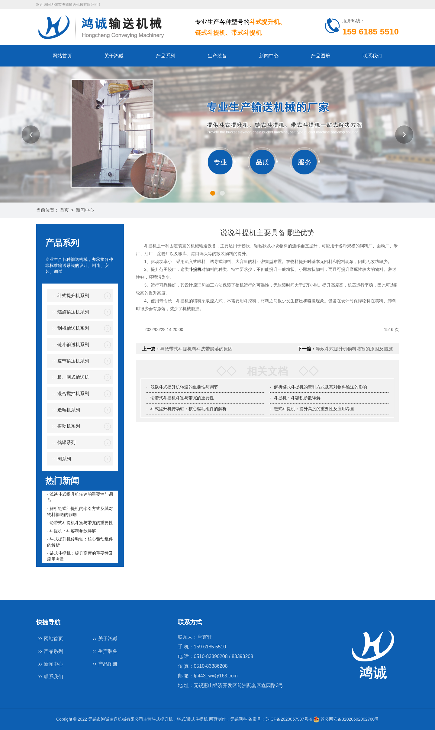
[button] (31, 134)
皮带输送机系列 (69, 361)
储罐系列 (63, 443)
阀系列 (60, 459)
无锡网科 (238, 719)
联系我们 (372, 55)
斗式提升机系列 (69, 296)
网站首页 (62, 55)
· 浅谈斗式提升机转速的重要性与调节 (80, 497)
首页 (64, 210)
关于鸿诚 (114, 55)
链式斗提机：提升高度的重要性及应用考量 (314, 408)
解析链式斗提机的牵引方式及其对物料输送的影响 (320, 386)
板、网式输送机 (69, 377)
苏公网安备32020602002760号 (346, 719)
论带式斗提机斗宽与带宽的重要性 (182, 397)
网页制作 (217, 719)
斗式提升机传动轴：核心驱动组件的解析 (188, 408)
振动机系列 (65, 426)
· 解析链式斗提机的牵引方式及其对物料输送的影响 (80, 511)
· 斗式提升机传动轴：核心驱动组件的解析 (80, 542)
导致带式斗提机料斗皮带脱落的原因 (196, 348)
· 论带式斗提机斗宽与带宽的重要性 (80, 522)
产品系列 (165, 55)
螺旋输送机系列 (69, 312)
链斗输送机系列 (69, 345)
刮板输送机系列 (69, 329)
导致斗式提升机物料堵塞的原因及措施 (354, 348)
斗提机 (195, 269)
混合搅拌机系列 (69, 394)
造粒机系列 (65, 410)
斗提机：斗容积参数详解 (297, 397)
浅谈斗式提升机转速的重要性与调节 (184, 386)
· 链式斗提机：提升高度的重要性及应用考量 (80, 556)
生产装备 (217, 55)
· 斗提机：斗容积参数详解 (71, 530)
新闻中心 (269, 55)
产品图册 (320, 55)
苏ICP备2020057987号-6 (288, 719)
